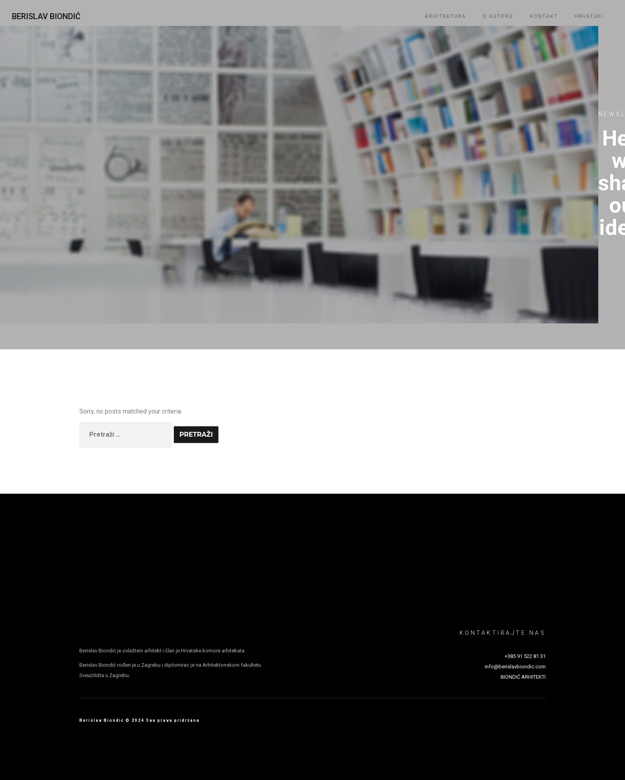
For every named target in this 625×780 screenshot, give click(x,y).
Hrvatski (588, 16)
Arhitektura (445, 16)
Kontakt (544, 16)
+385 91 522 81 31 (525, 656)
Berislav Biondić (46, 16)
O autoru (498, 16)
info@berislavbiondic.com (515, 667)
